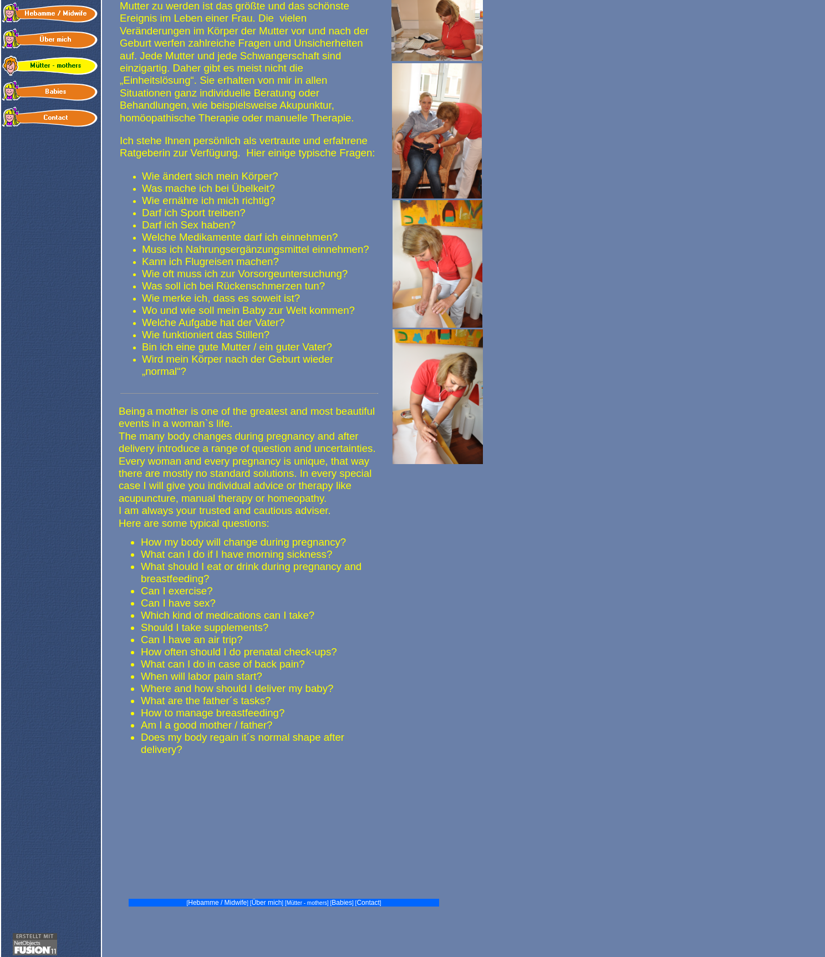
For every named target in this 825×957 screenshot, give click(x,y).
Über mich (267, 903)
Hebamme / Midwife (217, 903)
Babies (342, 903)
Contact (368, 903)
